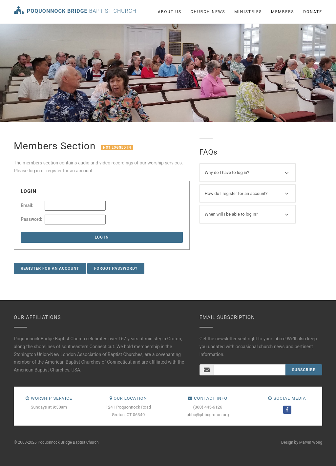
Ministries (248, 12)
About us (169, 12)
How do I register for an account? (247, 194)
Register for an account (50, 268)
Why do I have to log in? (247, 173)
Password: (31, 219)
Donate (312, 12)
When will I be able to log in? (247, 215)
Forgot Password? (115, 268)
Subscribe (303, 370)
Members (282, 12)
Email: (27, 205)
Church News (208, 12)
